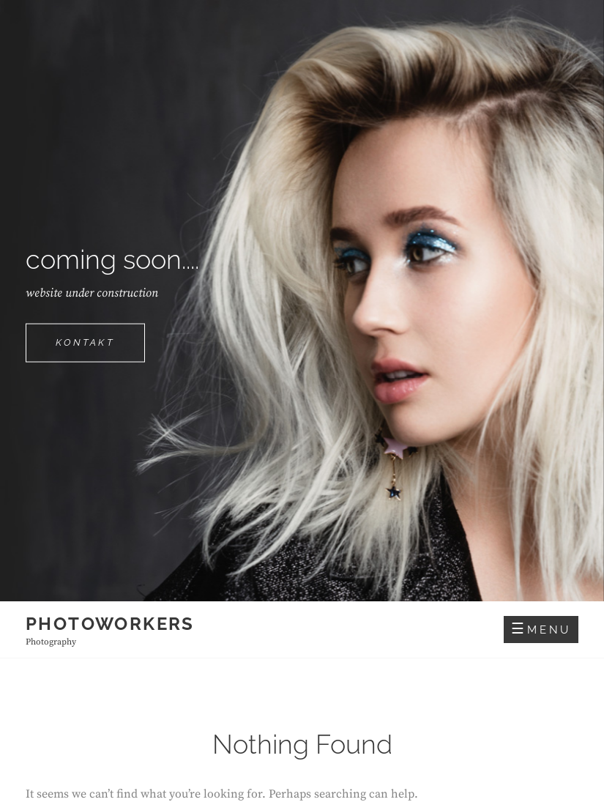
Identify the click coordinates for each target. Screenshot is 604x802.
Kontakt (100, 348)
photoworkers (110, 623)
